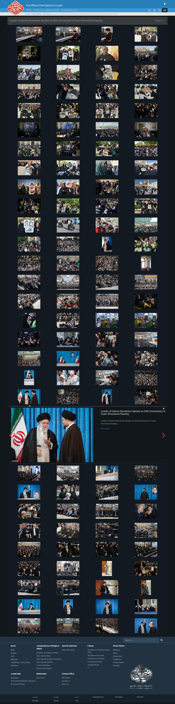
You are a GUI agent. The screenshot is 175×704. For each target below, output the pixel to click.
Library (91, 646)
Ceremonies (47, 14)
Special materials (69, 646)
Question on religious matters (46, 10)
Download (105, 428)
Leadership (16, 674)
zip (163, 20)
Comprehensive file (70, 10)
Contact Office (68, 674)
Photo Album (36, 14)
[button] (164, 10)
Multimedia (41, 674)
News (13, 646)
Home (28, 10)
